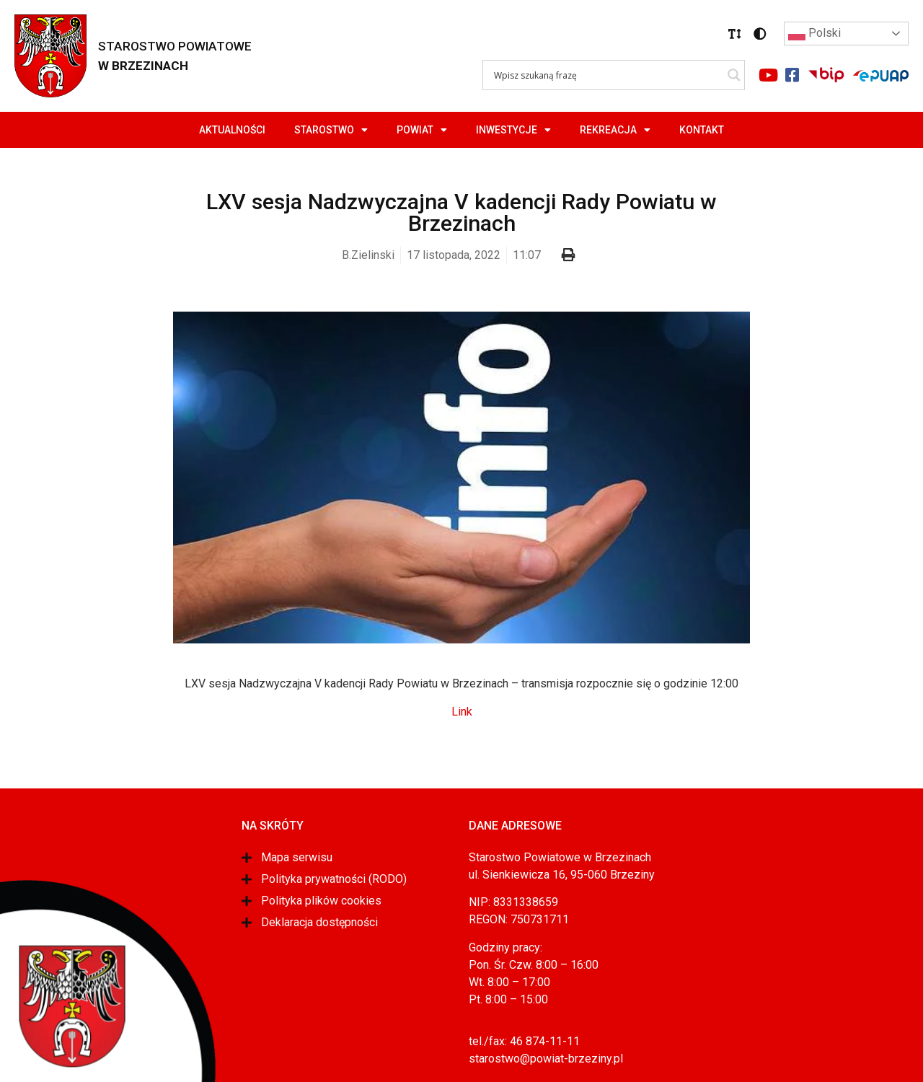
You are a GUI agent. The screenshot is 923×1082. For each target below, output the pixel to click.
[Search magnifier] (734, 75)
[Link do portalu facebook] (792, 75)
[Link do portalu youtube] (768, 75)
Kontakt (701, 130)
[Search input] (607, 75)
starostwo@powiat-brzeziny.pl (546, 1058)
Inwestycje (513, 130)
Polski (814, 34)
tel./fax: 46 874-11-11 (524, 1041)
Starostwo (331, 130)
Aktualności (232, 130)
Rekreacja (615, 130)
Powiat (422, 130)
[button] (734, 33)
